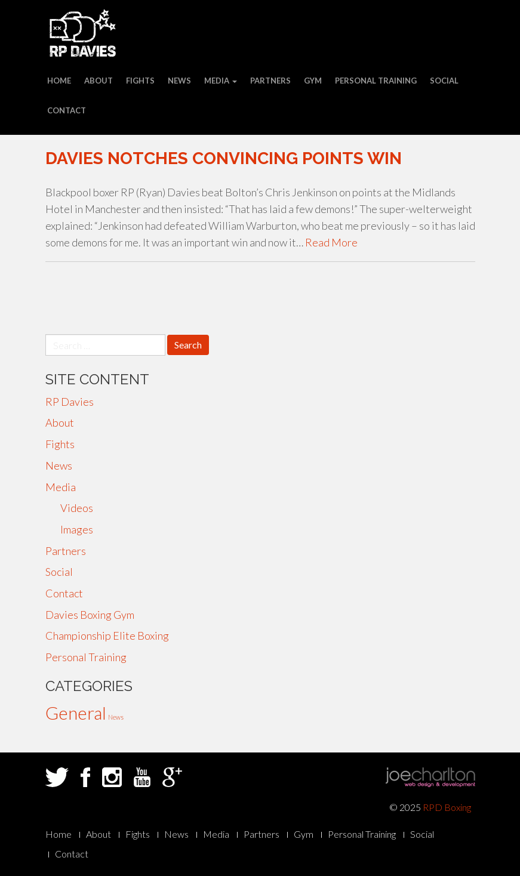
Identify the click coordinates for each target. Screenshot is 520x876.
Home (59, 80)
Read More (331, 242)
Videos (76, 507)
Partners (270, 80)
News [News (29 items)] (116, 717)
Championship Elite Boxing (107, 635)
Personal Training (376, 80)
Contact (66, 110)
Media (220, 80)
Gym (313, 80)
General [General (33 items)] (75, 712)
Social (444, 80)
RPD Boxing (447, 807)
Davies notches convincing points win (223, 158)
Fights (140, 80)
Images (76, 529)
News (179, 80)
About (98, 80)
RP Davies (69, 401)
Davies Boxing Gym (89, 614)
